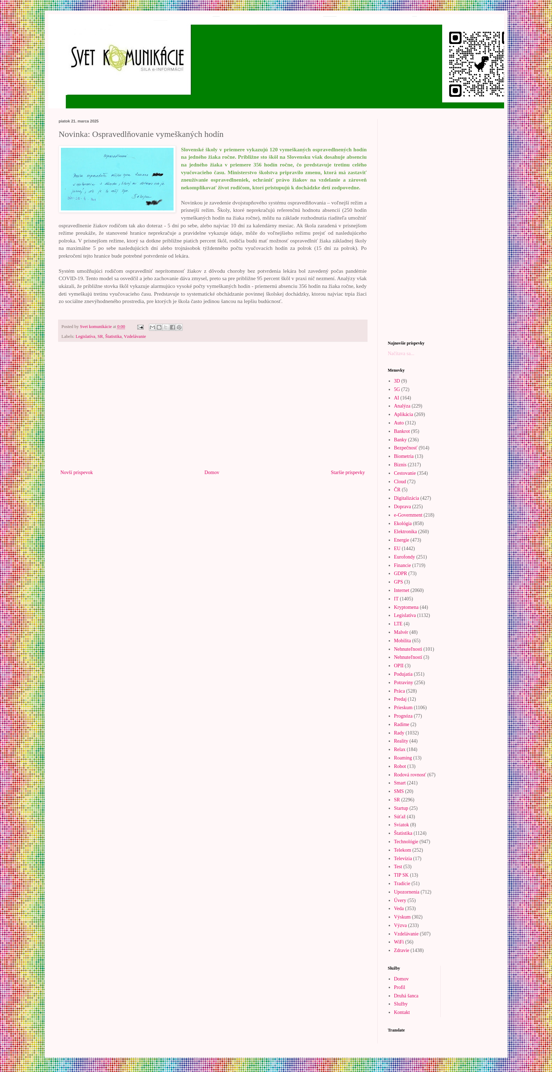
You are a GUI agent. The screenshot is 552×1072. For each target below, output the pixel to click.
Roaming (403, 758)
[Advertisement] (213, 410)
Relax (400, 749)
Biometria (404, 456)
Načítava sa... (401, 353)
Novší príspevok (77, 472)
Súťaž (400, 816)
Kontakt (402, 1012)
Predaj (400, 699)
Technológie (406, 841)
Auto (399, 422)
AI (396, 398)
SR (100, 336)
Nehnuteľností (408, 657)
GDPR (400, 573)
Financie (402, 565)
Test (398, 866)
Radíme (401, 724)
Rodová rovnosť (410, 774)
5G (397, 389)
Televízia (403, 858)
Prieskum (403, 707)
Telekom (402, 850)
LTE (398, 623)
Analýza (402, 406)
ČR (397, 489)
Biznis (400, 464)
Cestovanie (405, 473)
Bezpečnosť (406, 447)
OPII (398, 665)
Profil (399, 987)
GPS (398, 582)
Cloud (400, 481)
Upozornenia (406, 892)
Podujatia (403, 674)
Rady (399, 733)
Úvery (400, 900)
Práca (399, 691)
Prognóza (403, 716)
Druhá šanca (406, 995)
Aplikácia (403, 414)
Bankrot (402, 431)
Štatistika (113, 336)
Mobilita (402, 640)
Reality (401, 741)
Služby (401, 1004)
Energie (401, 540)
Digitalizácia (406, 498)
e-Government (408, 515)
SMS (399, 791)
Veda (399, 908)
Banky (400, 439)
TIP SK (401, 875)
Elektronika (405, 531)
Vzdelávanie (135, 336)
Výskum (402, 917)
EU (397, 548)
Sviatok (401, 824)
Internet (401, 590)
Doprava (402, 506)
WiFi (399, 942)
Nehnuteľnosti (408, 649)
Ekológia (403, 523)
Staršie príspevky (348, 472)
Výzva (400, 925)
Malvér (401, 632)
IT (396, 598)
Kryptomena (406, 607)
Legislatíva (85, 336)
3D (397, 381)
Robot (400, 766)
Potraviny (403, 682)
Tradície (402, 883)
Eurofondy (404, 557)
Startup (401, 808)
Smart (400, 783)
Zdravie (401, 950)
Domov (212, 472)
